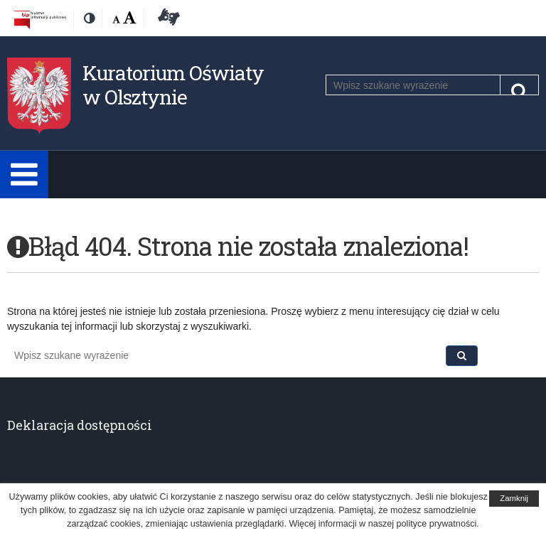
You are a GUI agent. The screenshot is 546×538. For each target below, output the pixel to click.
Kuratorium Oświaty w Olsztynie (173, 85)
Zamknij (514, 498)
